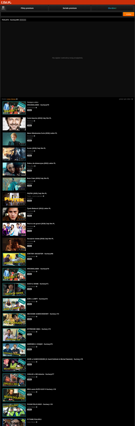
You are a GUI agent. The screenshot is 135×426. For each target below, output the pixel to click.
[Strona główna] (6, 2)
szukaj (128, 14)
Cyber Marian (11, 99)
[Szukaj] (61, 14)
